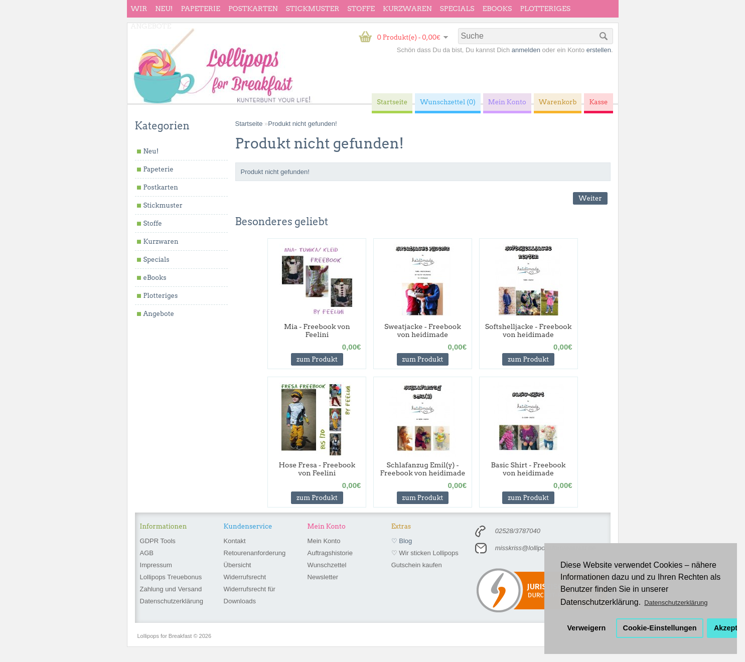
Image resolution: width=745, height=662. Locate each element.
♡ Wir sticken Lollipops (425, 553)
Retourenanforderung (255, 553)
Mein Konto (324, 541)
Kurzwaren (407, 9)
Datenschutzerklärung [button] (675, 602)
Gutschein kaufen (416, 565)
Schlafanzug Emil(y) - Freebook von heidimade (423, 469)
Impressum (156, 565)
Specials (457, 9)
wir (139, 9)
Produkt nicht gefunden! (302, 123)
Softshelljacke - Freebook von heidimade (528, 330)
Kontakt (235, 541)
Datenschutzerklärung (171, 601)
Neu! (164, 9)
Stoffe (361, 9)
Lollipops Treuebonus (171, 577)
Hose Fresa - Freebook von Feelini (316, 469)
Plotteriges (545, 9)
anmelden (526, 50)
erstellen (598, 50)
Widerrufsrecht (245, 577)
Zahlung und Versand (171, 589)
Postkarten (253, 9)
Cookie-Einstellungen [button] (660, 628)
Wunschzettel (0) (448, 102)
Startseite (249, 123)
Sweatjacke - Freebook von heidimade (422, 330)
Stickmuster (312, 9)
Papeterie (200, 9)
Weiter (590, 198)
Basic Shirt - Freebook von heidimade (528, 469)
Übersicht (237, 565)
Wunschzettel (327, 565)
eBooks (497, 9)
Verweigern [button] (586, 628)
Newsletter (323, 577)
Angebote (151, 26)
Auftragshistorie (330, 553)
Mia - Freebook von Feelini (317, 330)
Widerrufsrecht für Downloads (249, 595)
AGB (147, 553)
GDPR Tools (158, 541)
